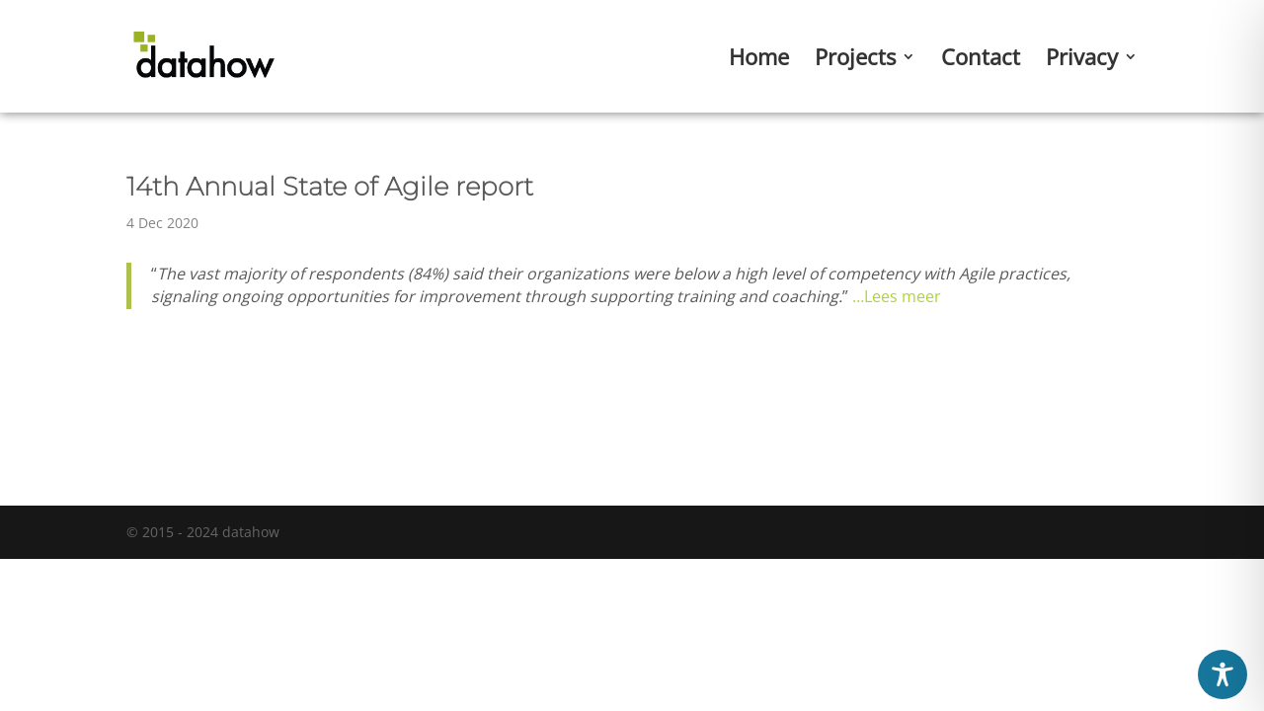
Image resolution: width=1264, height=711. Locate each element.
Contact (980, 60)
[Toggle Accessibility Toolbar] (1222, 674)
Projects (855, 60)
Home (759, 60)
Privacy (1082, 60)
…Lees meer (896, 296)
